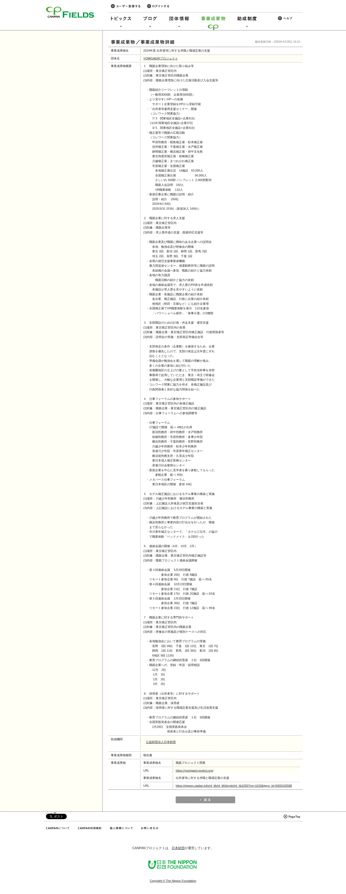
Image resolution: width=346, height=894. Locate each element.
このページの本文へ (16, 0)
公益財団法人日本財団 (161, 742)
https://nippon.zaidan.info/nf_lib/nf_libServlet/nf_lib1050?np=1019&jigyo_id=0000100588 (234, 785)
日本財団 (178, 848)
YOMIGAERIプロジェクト (160, 58)
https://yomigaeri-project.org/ (194, 770)
